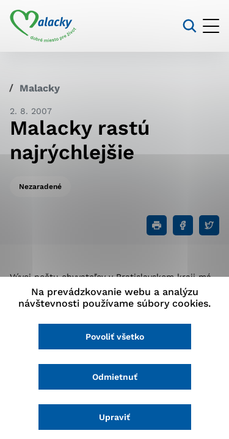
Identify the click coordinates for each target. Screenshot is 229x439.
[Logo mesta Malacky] (43, 26)
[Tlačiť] (157, 225)
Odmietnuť (114, 377)
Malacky (40, 88)
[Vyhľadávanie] (190, 26)
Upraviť (114, 417)
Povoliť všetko (114, 336)
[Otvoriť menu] (211, 26)
